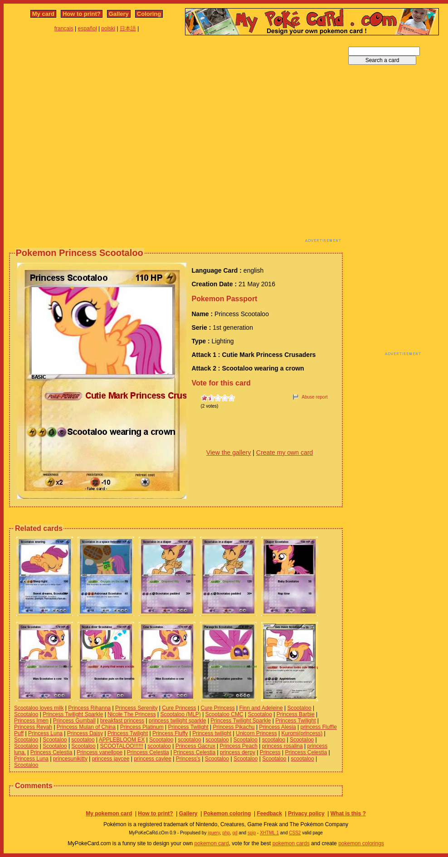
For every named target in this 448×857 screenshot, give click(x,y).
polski (108, 28)
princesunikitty (70, 759)
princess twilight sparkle (177, 720)
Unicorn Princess (256, 733)
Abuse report (314, 397)
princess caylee (152, 759)
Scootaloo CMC (224, 714)
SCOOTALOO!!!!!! (121, 746)
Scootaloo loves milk (38, 708)
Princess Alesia (277, 727)
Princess (270, 752)
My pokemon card (109, 813)
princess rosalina (282, 746)
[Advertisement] (95, 141)
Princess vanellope (99, 752)
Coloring (149, 13)
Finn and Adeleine (261, 708)
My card (43, 13)
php (226, 832)
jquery (214, 832)
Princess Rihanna (89, 708)
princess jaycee (111, 759)
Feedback (269, 813)
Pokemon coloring (227, 813)
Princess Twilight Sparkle (73, 714)
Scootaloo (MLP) (180, 714)
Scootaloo (299, 708)
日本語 (128, 28)
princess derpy (237, 752)
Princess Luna (45, 733)
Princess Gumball (74, 720)
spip (252, 832)
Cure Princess (179, 708)
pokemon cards (291, 843)
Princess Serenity (136, 708)
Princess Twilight (295, 720)
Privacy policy (306, 813)
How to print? (82, 13)
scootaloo (82, 740)
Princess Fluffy (170, 733)
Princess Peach (238, 746)
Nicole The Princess (131, 714)
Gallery (119, 13)
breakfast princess (122, 720)
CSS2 (295, 832)
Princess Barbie (296, 714)
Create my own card (284, 452)
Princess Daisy (85, 733)
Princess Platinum (142, 727)
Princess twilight (211, 733)
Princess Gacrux (195, 746)
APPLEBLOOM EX (122, 740)
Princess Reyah (33, 727)
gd (235, 832)
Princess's (188, 759)
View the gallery (228, 452)
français (63, 28)
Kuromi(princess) (301, 733)
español (87, 28)
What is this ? (348, 813)
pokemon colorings (361, 843)
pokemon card (212, 843)
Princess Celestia (51, 752)
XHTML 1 (269, 832)
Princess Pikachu (234, 727)
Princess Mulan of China (86, 727)
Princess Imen (31, 720)
